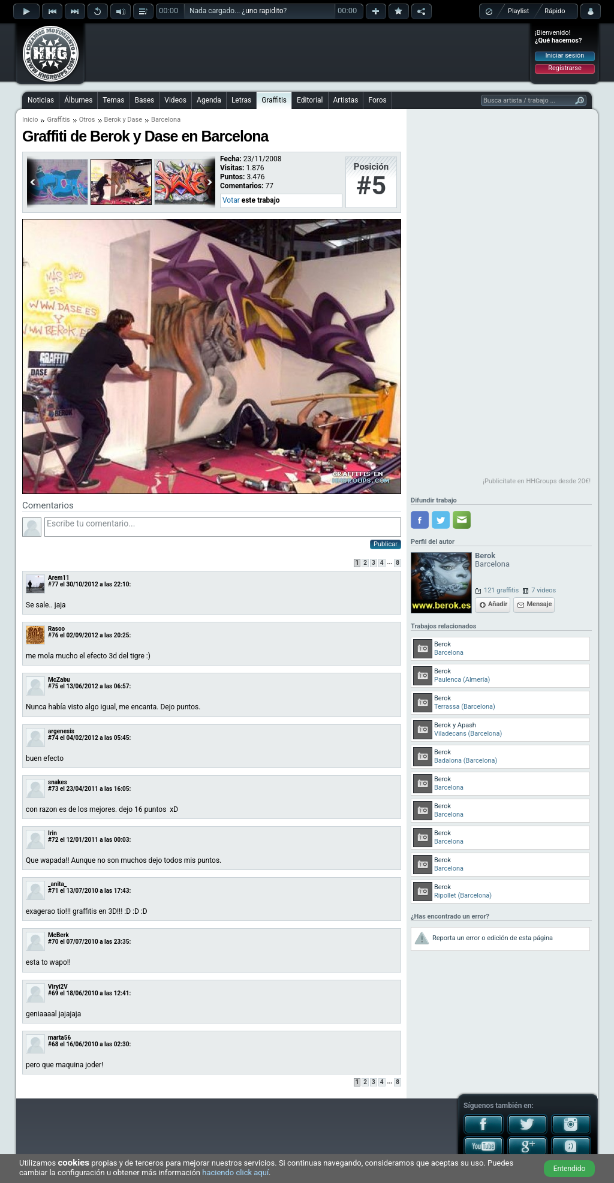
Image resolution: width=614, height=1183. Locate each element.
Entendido (569, 1168)
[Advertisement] (307, 52)
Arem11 (59, 577)
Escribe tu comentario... (222, 527)
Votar (231, 200)
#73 (53, 788)
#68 (53, 1044)
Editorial (310, 100)
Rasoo (56, 628)
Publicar (386, 544)
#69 (53, 993)
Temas (113, 100)
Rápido (554, 11)
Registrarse (564, 68)
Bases (145, 100)
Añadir (497, 604)
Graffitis (274, 100)
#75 (53, 686)
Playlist (518, 11)
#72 (53, 839)
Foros (377, 100)
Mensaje (539, 604)
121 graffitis (501, 590)
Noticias (41, 100)
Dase (134, 120)
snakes (57, 782)
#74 (53, 738)
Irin (52, 833)
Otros (87, 120)
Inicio (30, 120)
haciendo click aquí (235, 1172)
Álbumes (78, 100)
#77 (53, 584)
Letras (241, 100)
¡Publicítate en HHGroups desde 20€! (537, 481)
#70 (53, 941)
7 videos (543, 590)
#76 (53, 635)
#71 (53, 890)
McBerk (58, 935)
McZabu (59, 679)
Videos (175, 100)
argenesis (61, 731)
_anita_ (57, 884)
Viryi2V (58, 986)
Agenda (209, 100)
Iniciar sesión (565, 55)
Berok (112, 120)
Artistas (346, 100)
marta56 (59, 1037)
